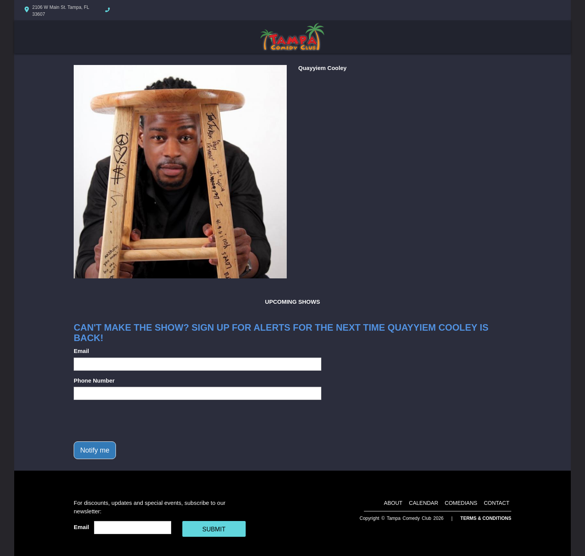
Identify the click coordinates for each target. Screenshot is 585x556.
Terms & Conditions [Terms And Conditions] (485, 518)
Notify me (94, 450)
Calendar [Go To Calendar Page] (423, 503)
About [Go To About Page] (393, 503)
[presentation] (132, 421)
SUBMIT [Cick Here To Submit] (213, 529)
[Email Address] (132, 527)
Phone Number (94, 380)
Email (81, 351)
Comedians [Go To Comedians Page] (461, 503)
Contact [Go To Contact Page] (496, 503)
